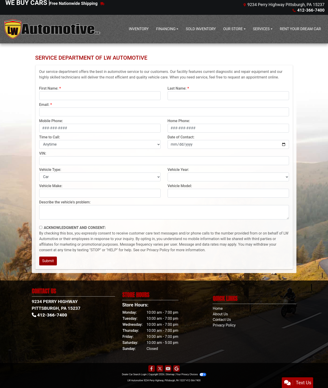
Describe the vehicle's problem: (65, 202)
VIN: (42, 153)
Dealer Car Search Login (134, 374)
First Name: (48, 88)
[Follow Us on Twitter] (160, 368)
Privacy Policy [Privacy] (224, 325)
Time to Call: (49, 137)
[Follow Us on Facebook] (151, 368)
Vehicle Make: (50, 186)
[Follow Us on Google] (176, 368)
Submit (48, 261)
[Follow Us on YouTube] (168, 368)
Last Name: (177, 88)
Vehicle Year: (178, 169)
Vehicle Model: (180, 186)
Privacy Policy (158, 250)
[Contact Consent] (40, 227)
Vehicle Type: (50, 169)
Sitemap (170, 374)
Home (218, 308)
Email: (44, 104)
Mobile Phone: (51, 121)
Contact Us (222, 319)
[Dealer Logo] (52, 29)
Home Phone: (179, 121)
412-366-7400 (193, 380)
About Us (220, 314)
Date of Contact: (181, 137)
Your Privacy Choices (191, 374)
